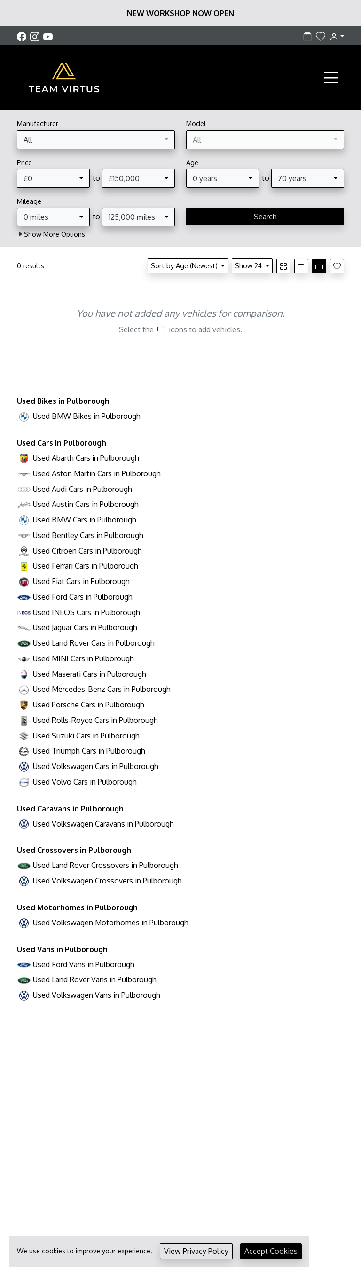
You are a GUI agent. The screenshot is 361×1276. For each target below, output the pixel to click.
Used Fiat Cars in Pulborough (81, 581)
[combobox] (95, 140)
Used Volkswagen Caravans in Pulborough (103, 823)
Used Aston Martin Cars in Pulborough (97, 473)
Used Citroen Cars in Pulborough (87, 550)
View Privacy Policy (196, 1251)
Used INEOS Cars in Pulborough (86, 612)
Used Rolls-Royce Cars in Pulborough (95, 720)
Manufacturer (37, 123)
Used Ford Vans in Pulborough (83, 964)
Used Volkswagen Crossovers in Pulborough (107, 880)
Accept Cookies (271, 1251)
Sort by (185, 265)
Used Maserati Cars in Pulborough (89, 674)
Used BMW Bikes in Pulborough (87, 416)
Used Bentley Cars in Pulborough (88, 535)
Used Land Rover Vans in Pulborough (95, 979)
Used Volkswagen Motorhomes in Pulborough (110, 922)
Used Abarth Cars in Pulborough (86, 458)
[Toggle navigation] (331, 77)
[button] (334, 36)
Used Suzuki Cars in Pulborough (86, 735)
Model (196, 123)
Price (24, 162)
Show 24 (249, 265)
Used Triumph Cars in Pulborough (89, 750)
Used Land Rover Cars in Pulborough (94, 643)
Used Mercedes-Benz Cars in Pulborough (102, 689)
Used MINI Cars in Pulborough (83, 658)
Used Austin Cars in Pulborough (86, 504)
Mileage (29, 201)
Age (192, 162)
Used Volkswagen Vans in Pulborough (96, 995)
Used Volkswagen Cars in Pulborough (95, 766)
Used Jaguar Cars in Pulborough (85, 627)
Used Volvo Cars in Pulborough (85, 781)
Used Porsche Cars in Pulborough (88, 704)
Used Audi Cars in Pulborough (82, 489)
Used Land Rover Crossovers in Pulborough (105, 865)
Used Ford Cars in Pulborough (83, 597)
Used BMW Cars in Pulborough (84, 519)
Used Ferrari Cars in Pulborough (85, 565)
